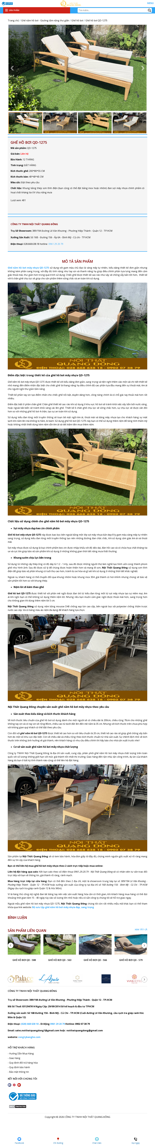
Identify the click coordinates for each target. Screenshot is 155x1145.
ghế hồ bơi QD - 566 (95, 960)
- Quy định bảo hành (19, 1067)
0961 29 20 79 (56, 244)
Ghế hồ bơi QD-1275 (29, 142)
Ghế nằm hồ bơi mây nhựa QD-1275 (28, 267)
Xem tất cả (141, 929)
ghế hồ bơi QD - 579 (131, 960)
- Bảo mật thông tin (18, 1071)
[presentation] (11, 945)
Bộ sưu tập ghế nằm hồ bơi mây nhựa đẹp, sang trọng (63, 907)
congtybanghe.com (29, 1037)
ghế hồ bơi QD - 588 (24, 960)
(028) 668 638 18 (29, 1023)
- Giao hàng (14, 1058)
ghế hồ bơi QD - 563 (59, 960)
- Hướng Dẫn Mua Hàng (21, 1053)
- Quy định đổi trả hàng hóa (23, 1062)
